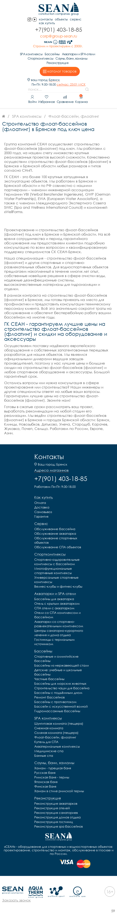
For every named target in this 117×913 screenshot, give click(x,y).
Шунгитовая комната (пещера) (58, 723)
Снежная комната (48, 728)
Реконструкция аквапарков (55, 803)
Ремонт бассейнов (49, 697)
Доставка (41, 507)
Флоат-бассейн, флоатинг (55, 737)
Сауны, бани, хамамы (71, 58)
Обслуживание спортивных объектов (55, 540)
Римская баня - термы (51, 777)
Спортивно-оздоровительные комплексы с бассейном (57, 562)
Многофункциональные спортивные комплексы (53, 571)
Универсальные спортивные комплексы (56, 580)
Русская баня (44, 772)
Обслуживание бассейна (54, 529)
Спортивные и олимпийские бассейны (56, 658)
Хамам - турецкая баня (52, 768)
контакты (46, 19)
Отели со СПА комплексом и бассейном (57, 615)
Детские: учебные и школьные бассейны (58, 672)
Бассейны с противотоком (55, 702)
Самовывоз (43, 512)
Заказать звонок (16, 900)
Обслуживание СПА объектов (57, 547)
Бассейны (52, 54)
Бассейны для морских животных (60, 683)
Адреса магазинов (51, 470)
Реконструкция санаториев (56, 812)
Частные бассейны (49, 679)
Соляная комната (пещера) (56, 732)
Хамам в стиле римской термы (59, 791)
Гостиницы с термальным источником (54, 642)
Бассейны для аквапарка (54, 599)
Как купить (47, 23)
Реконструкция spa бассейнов (58, 826)
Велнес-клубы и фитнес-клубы (58, 586)
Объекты (61, 19)
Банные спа (43, 755)
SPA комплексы (31, 54)
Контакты (49, 457)
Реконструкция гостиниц (53, 822)
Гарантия (41, 516)
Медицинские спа (48, 751)
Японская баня (46, 782)
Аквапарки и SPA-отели (78, 54)
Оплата (40, 503)
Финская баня (45, 786)
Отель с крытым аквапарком (57, 603)
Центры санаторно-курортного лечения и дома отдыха (58, 633)
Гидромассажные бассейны (57, 711)
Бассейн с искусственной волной (61, 706)
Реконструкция (57, 63)
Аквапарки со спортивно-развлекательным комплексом (58, 624)
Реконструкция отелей (52, 808)
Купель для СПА (46, 742)
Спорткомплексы (40, 58)
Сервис (75, 19)
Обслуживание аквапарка (55, 533)
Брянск (54, 80)
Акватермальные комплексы (57, 746)
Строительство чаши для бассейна (61, 688)
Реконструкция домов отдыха (57, 817)
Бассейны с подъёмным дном (58, 692)
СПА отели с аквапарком (54, 608)
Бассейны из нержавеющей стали (61, 665)
